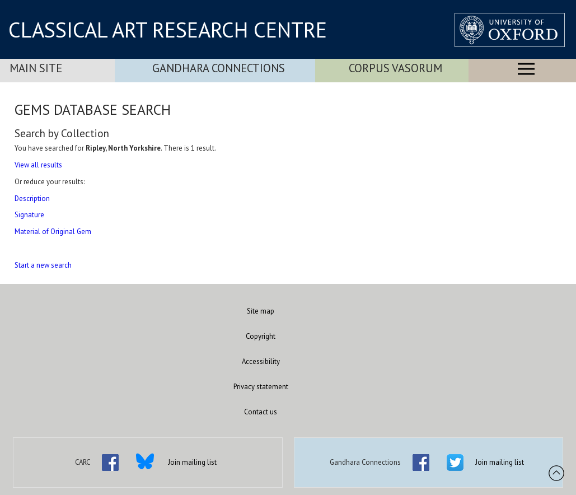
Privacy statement (260, 386)
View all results (38, 165)
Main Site (36, 68)
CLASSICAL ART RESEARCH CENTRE (167, 30)
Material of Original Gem (53, 231)
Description (32, 198)
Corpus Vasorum (395, 68)
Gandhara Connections (218, 68)
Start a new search (43, 265)
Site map (260, 311)
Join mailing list (192, 462)
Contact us (260, 412)
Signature (29, 215)
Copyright (260, 336)
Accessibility (261, 361)
